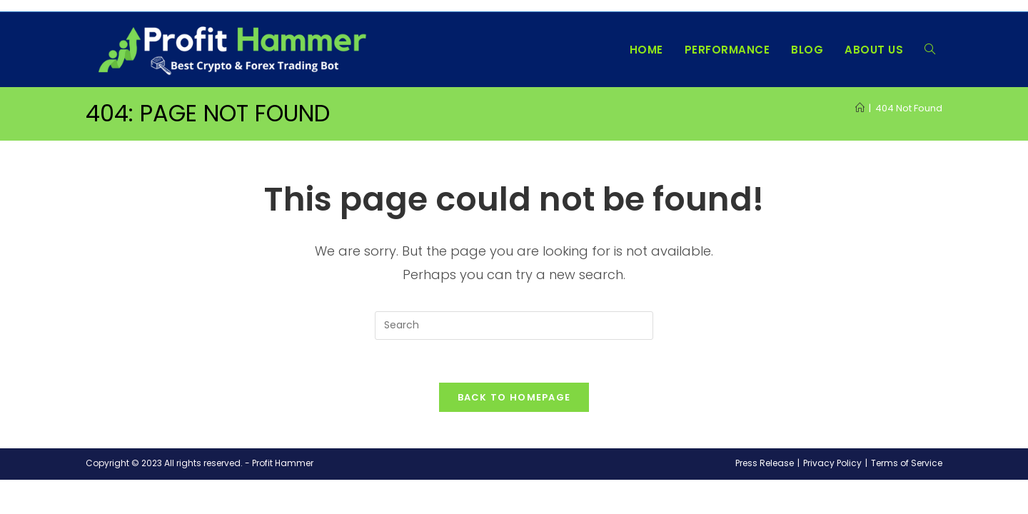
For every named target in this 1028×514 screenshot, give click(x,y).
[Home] (860, 108)
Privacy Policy (832, 464)
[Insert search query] (514, 325)
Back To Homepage (514, 398)
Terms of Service (906, 464)
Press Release (764, 464)
